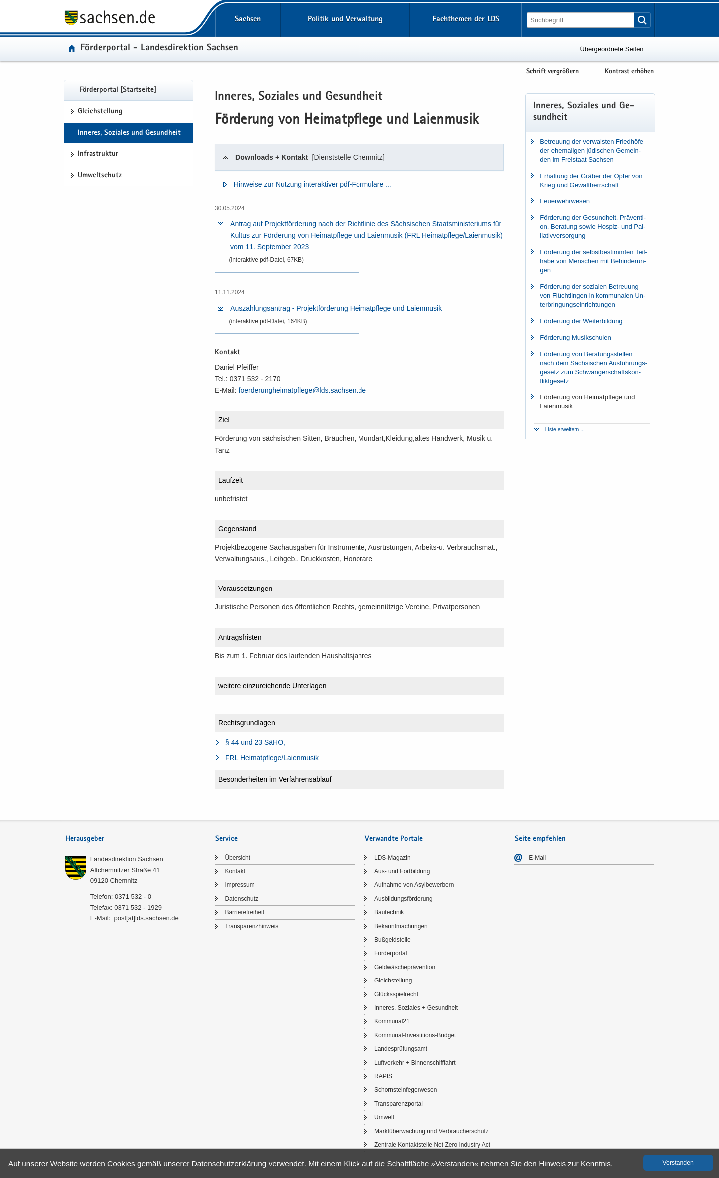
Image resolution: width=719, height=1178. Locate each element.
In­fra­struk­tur (98, 154)
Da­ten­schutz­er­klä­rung (229, 1163)
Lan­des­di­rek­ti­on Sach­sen (126, 859)
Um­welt (384, 1117)
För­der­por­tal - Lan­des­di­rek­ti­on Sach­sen (159, 48)
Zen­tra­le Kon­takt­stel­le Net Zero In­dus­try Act (432, 1144)
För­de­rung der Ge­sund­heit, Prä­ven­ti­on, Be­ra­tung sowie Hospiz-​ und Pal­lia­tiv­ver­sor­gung (593, 226)
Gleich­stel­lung (100, 111)
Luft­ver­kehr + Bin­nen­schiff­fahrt (415, 1062)
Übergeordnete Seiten (611, 49)
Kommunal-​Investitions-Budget (415, 1035)
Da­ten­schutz (241, 898)
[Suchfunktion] (581, 20)
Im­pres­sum (239, 884)
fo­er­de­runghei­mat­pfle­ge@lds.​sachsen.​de (302, 390)
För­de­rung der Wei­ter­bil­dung (581, 321)
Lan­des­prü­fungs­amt (400, 1048)
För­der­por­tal (390, 953)
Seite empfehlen (540, 839)
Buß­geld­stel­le (392, 939)
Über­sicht (237, 857)
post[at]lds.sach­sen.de (146, 918)
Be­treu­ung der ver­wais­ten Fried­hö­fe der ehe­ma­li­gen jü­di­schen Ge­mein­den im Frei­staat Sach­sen (591, 150)
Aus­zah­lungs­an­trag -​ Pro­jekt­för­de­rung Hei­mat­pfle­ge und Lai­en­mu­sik (336, 308)
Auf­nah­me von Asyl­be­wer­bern (414, 884)
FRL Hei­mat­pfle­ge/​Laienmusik (272, 758)
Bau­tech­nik (389, 912)
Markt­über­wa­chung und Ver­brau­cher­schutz (431, 1131)
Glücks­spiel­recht (396, 994)
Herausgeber (85, 839)
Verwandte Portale (394, 839)
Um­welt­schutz (100, 175)
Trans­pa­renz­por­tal (398, 1103)
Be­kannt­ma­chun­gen (401, 926)
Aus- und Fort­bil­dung (402, 871)
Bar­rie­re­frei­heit (244, 912)
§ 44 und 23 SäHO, (255, 742)
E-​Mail (537, 857)
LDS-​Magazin (392, 857)
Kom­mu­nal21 (392, 1021)
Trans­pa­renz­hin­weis (251, 926)
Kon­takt (235, 871)
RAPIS (383, 1076)
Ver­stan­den (678, 1162)
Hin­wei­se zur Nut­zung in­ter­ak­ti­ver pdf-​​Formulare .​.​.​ (312, 184)
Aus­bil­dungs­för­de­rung (403, 898)
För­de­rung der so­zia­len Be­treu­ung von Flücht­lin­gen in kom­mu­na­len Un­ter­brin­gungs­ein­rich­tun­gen (592, 295)
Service (226, 839)
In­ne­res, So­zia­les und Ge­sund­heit (129, 133)
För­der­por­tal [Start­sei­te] (117, 90)
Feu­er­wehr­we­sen (565, 201)
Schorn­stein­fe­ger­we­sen (405, 1089)
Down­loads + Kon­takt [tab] (310, 157)
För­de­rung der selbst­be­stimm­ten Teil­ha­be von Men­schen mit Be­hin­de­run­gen (593, 261)
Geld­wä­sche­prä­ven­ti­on (404, 967)
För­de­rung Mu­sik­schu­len (575, 337)
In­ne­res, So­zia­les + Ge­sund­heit (416, 1007)
